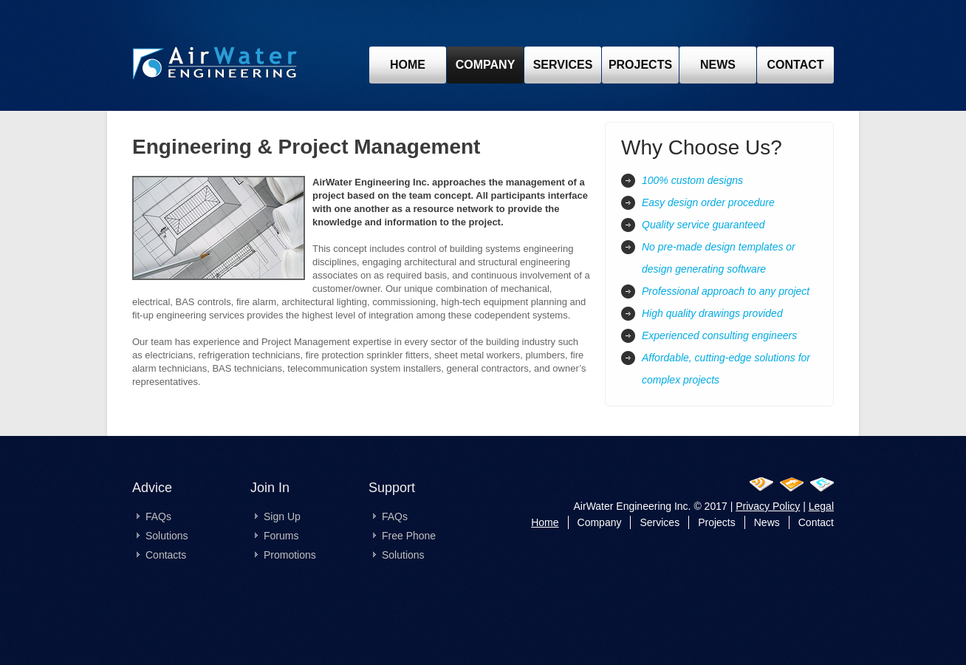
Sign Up (282, 516)
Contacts (165, 555)
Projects (717, 522)
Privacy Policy (768, 506)
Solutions (166, 536)
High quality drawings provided (712, 313)
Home (407, 64)
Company (485, 64)
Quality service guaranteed (703, 225)
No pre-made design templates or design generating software (718, 258)
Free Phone (409, 536)
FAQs (158, 516)
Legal (821, 506)
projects (640, 64)
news (718, 64)
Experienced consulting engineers (719, 335)
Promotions (290, 555)
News (767, 522)
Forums (281, 536)
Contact (816, 522)
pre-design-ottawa (215, 66)
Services (563, 64)
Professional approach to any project (725, 291)
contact (795, 64)
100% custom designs (692, 180)
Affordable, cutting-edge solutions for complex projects (726, 369)
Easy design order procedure (708, 202)
